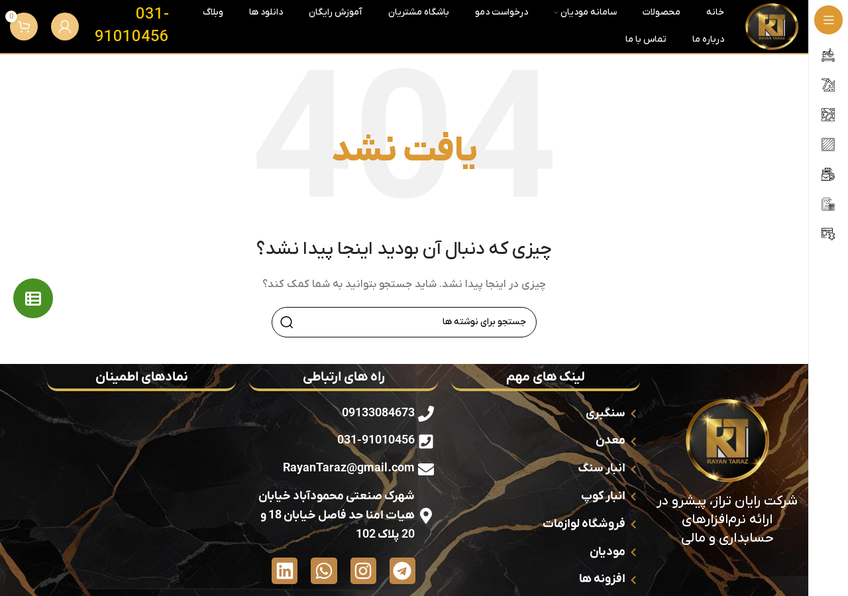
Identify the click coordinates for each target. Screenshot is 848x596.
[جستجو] (404, 322)
